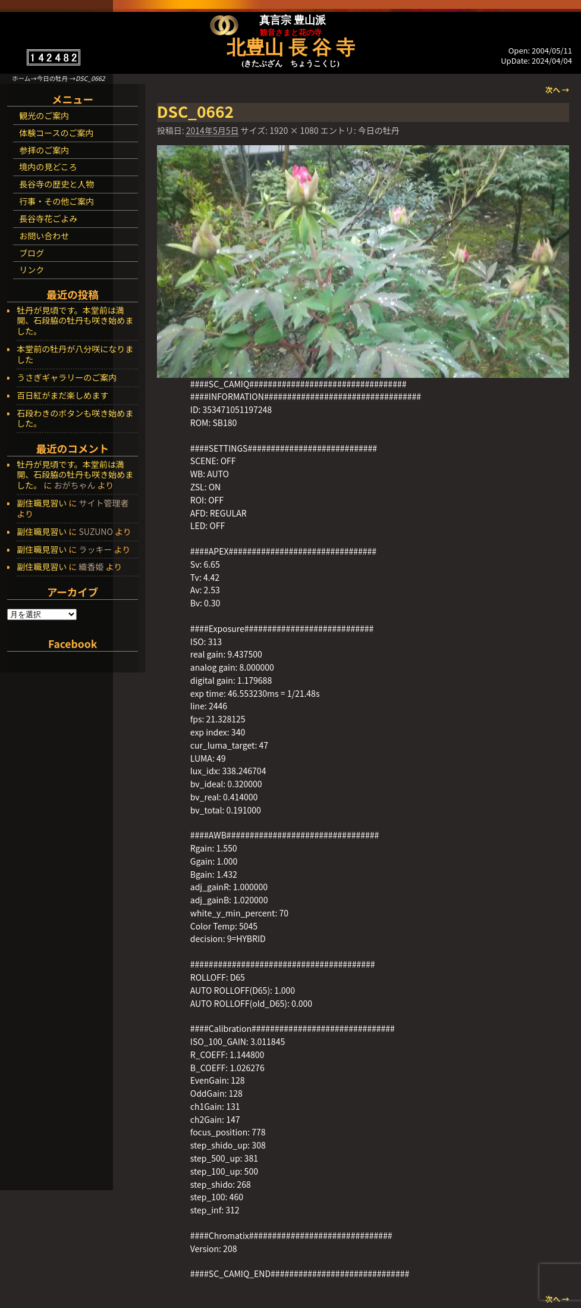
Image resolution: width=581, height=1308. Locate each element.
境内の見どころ (48, 167)
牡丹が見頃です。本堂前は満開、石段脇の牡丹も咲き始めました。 (75, 321)
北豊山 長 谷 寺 (291, 47)
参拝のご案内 (44, 150)
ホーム (21, 78)
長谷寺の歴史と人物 (56, 184)
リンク (31, 270)
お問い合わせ (44, 236)
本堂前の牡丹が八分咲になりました (75, 354)
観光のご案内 (44, 115)
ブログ (31, 253)
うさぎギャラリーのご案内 (67, 378)
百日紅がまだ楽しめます (62, 395)
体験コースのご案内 (56, 133)
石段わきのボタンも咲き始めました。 (75, 419)
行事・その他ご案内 (56, 201)
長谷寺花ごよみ (48, 218)
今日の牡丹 (52, 78)
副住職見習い (42, 503)
